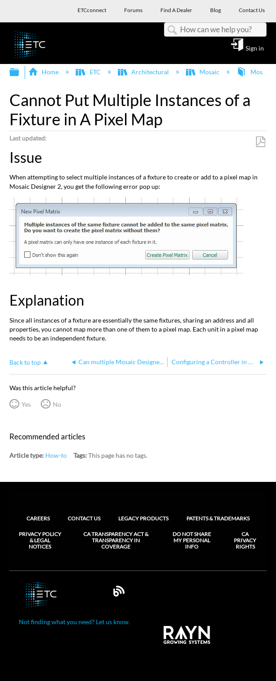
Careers (38, 518)
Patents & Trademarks (218, 518)
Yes (26, 404)
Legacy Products (143, 518)
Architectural (144, 72)
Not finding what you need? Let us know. (74, 622)
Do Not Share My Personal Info (191, 540)
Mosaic (203, 72)
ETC (89, 72)
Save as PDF (260, 142)
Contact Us (84, 518)
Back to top (25, 362)
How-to (56, 455)
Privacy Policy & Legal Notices (40, 540)
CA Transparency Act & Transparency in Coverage (115, 540)
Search (172, 30)
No (57, 404)
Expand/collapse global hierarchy (20, 72)
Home (44, 72)
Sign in (255, 47)
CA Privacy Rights (245, 540)
